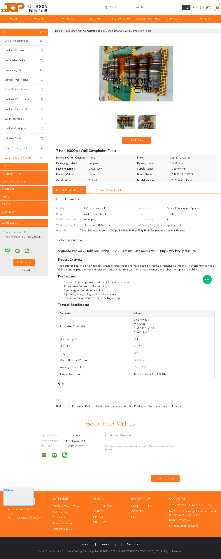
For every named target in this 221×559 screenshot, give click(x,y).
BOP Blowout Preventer (24, 90)
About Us (94, 18)
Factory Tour (120, 18)
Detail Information (69, 190)
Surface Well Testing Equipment (24, 80)
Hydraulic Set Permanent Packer (74, 406)
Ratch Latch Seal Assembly (110, 406)
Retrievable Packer (24, 60)
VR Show (67, 18)
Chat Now (205, 18)
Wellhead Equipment (24, 99)
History (98, 511)
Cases (6, 204)
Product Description (108, 190)
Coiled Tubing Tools (24, 148)
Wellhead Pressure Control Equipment (25, 50)
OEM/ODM (137, 511)
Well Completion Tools (24, 158)
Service (98, 517)
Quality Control (148, 18)
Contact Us (175, 18)
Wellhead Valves (24, 119)
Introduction (102, 506)
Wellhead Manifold (24, 109)
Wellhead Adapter (24, 129)
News (5, 197)
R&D (133, 517)
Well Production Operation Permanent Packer (155, 406)
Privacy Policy (108, 544)
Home (13, 18)
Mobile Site (133, 544)
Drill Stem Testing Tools (24, 41)
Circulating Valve (24, 70)
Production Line (142, 506)
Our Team (99, 522)
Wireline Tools (24, 138)
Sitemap (85, 544)
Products (40, 18)
